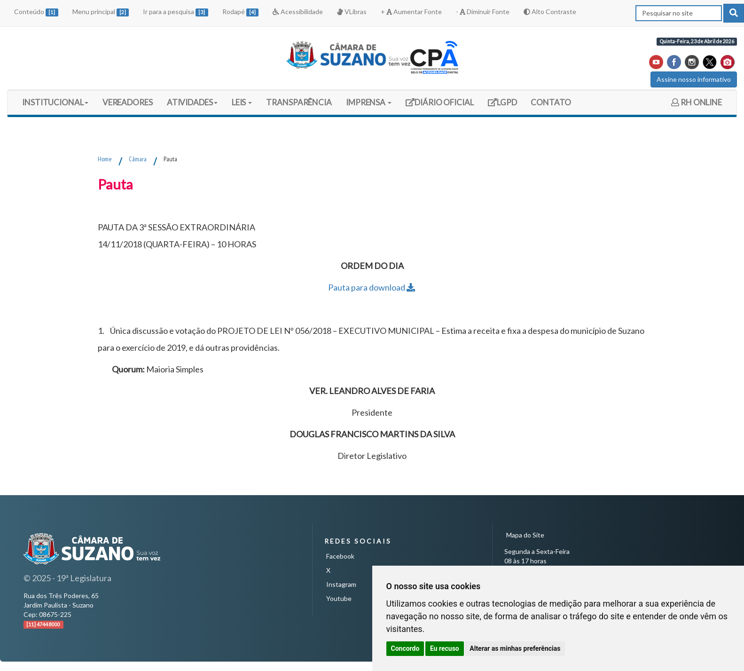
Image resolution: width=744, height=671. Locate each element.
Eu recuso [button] (444, 648)
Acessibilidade (298, 12)
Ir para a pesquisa (175, 12)
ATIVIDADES (192, 102)
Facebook (340, 556)
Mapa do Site (525, 535)
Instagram (341, 584)
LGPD (505, 105)
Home (105, 159)
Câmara (138, 159)
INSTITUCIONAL (55, 102)
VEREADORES (127, 102)
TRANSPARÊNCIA (299, 102)
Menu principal (100, 12)
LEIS (242, 102)
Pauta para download (372, 287)
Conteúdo (36, 12)
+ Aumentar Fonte (411, 12)
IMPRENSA (369, 102)
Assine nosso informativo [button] (694, 79)
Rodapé (240, 12)
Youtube (339, 598)
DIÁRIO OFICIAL (439, 105)
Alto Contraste (550, 12)
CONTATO (551, 102)
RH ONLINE (696, 102)
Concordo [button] (405, 648)
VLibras (351, 12)
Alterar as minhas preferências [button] (515, 648)
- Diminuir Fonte (482, 12)
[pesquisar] (733, 13)
